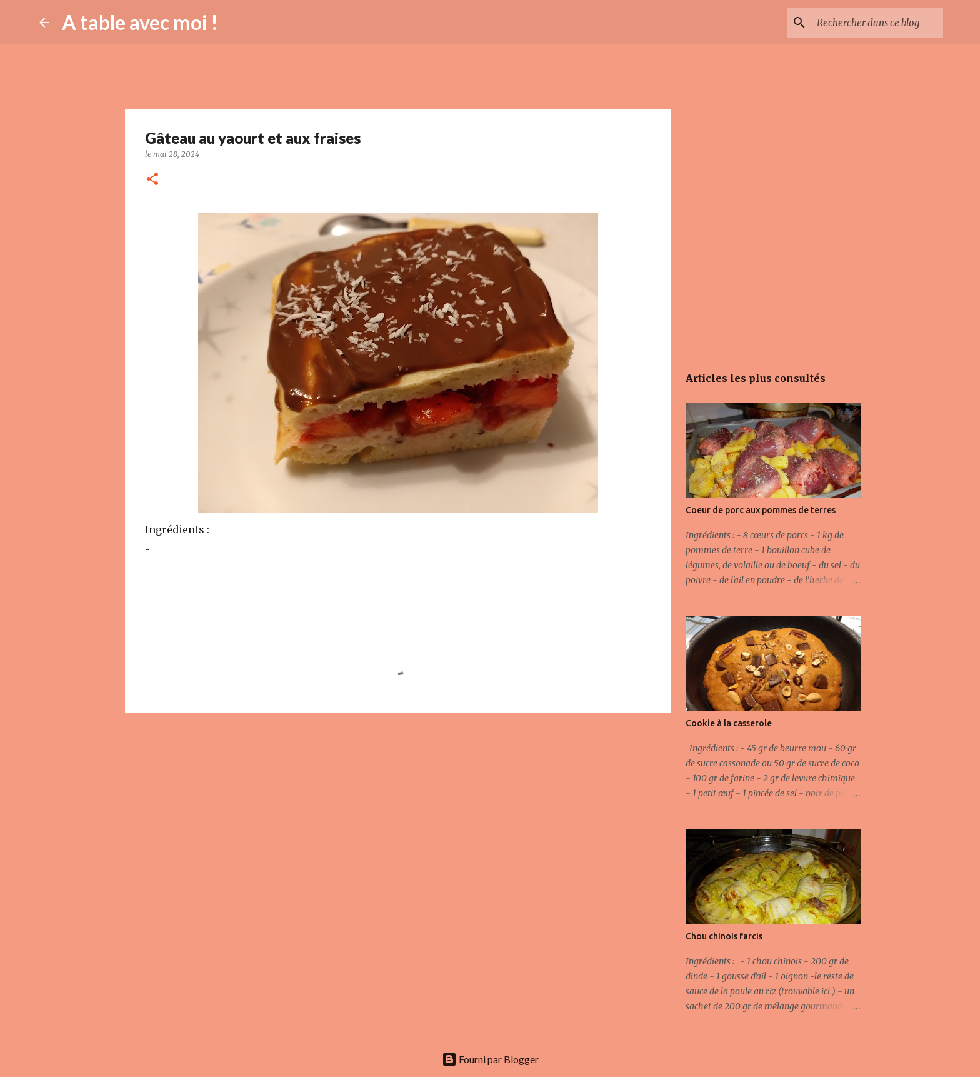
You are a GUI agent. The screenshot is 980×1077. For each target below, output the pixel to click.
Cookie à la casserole (729, 723)
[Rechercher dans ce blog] (877, 23)
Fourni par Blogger (490, 1059)
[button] (152, 179)
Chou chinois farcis (724, 936)
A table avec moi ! (140, 22)
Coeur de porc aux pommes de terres (761, 510)
